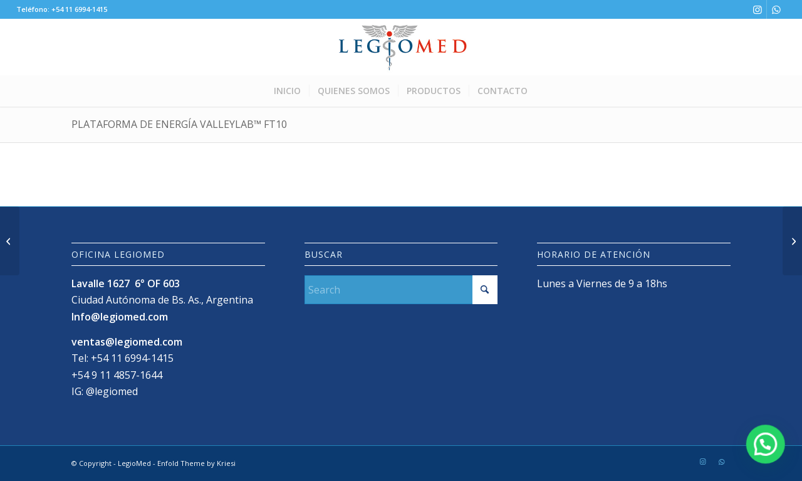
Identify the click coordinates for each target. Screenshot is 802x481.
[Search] (401, 289)
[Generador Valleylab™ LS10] (792, 240)
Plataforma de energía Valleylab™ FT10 (179, 124)
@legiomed (112, 391)
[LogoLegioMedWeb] (400, 47)
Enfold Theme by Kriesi (196, 463)
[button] (765, 443)
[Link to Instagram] (757, 9)
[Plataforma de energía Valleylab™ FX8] (9, 240)
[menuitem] (287, 91)
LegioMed (134, 463)
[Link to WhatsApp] (776, 9)
